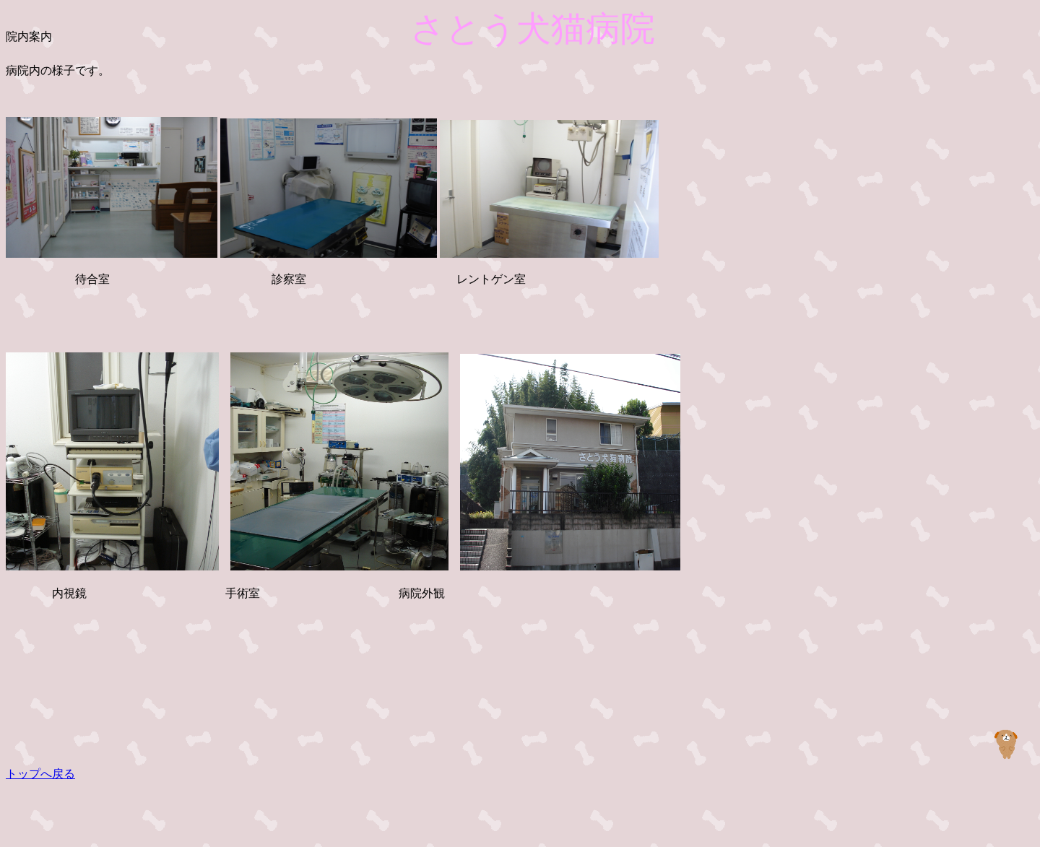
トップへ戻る (40, 774)
